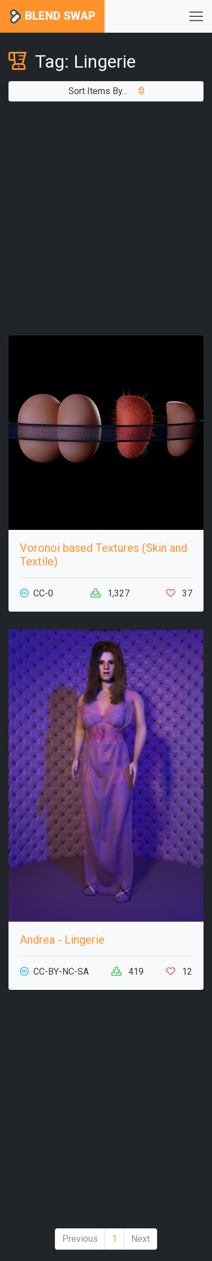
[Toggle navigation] (196, 16)
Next (140, 1238)
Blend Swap (52, 16)
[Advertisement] (106, 218)
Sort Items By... (106, 91)
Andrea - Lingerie (62, 939)
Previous (80, 1238)
